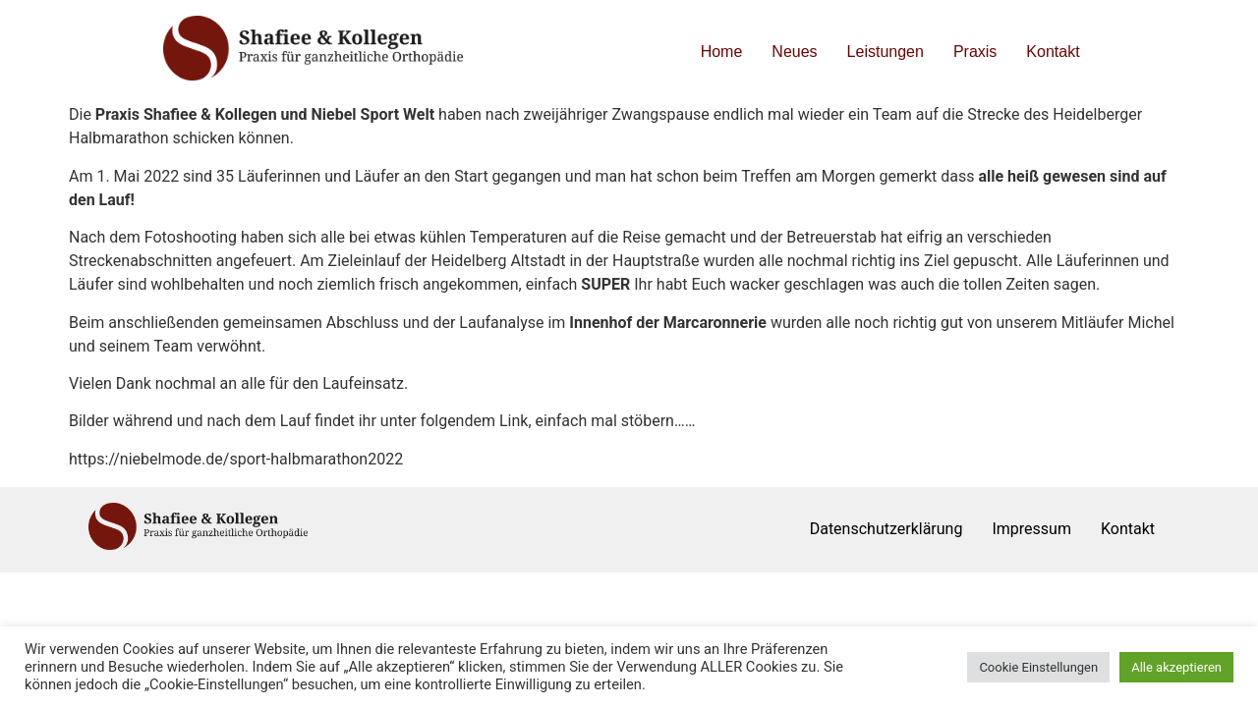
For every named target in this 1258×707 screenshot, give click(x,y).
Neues (794, 51)
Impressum (1031, 528)
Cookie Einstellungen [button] (1038, 667)
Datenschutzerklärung (886, 528)
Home (722, 51)
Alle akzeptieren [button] (1176, 667)
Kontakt (1052, 51)
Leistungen (885, 51)
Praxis (975, 51)
